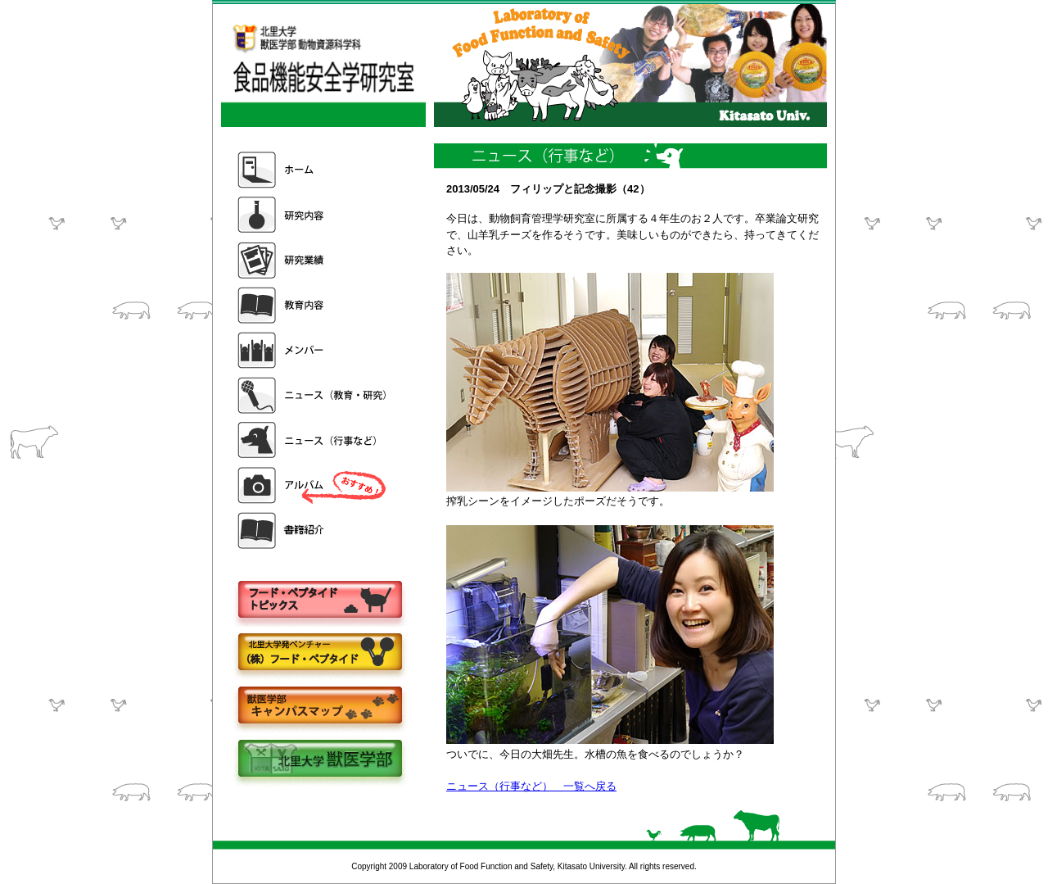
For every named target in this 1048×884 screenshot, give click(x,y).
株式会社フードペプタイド (319, 653)
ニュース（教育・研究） (313, 395)
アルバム (313, 485)
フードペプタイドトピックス (319, 600)
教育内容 (313, 305)
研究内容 (313, 215)
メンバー (313, 350)
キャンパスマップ (319, 706)
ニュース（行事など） (313, 440)
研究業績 (313, 260)
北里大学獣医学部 (319, 760)
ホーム (313, 170)
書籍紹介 (313, 530)
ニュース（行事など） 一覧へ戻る (531, 786)
